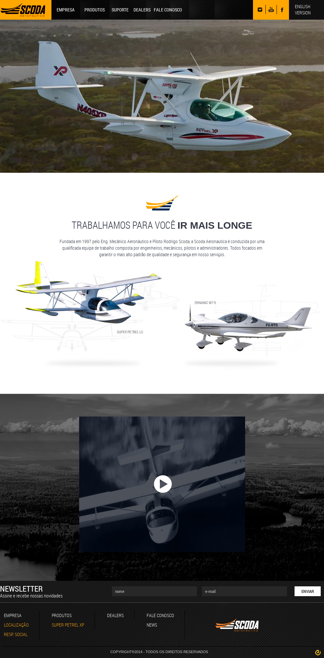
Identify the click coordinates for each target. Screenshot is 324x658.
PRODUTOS (94, 10)
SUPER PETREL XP (68, 625)
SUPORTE (120, 10)
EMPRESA (66, 10)
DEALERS (142, 10)
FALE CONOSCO (168, 10)
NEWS (152, 625)
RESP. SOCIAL (15, 634)
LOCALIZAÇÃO (16, 625)
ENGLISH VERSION (303, 9)
